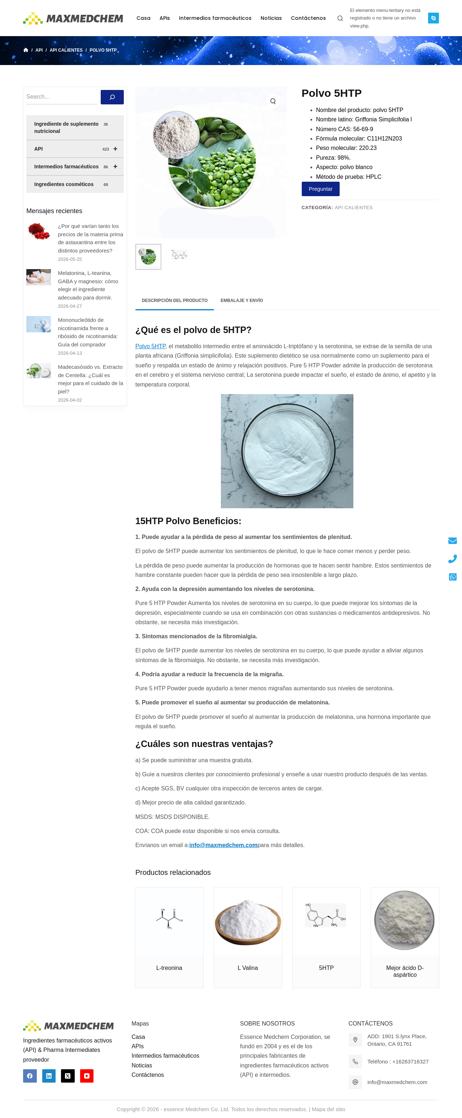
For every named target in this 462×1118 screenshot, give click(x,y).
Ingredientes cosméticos (71, 184)
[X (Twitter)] (68, 1076)
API (79, 148)
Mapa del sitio (328, 1109)
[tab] (174, 301)
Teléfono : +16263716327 (398, 1061)
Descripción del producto (175, 300)
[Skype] (433, 18)
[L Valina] (248, 921)
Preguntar (321, 189)
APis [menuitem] (165, 18)
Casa (138, 1037)
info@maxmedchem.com (397, 1082)
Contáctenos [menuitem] (308, 18)
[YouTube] (87, 1076)
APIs (138, 1046)
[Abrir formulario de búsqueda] (340, 18)
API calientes (354, 207)
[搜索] (112, 97)
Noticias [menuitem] (271, 18)
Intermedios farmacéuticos (79, 166)
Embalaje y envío (242, 300)
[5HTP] (327, 921)
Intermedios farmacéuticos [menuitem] (215, 18)
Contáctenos (148, 1075)
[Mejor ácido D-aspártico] (405, 921)
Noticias (142, 1065)
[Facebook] (30, 1076)
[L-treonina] (169, 921)
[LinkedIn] (49, 1076)
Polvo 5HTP (150, 346)
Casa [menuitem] (143, 18)
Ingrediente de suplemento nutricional (71, 127)
